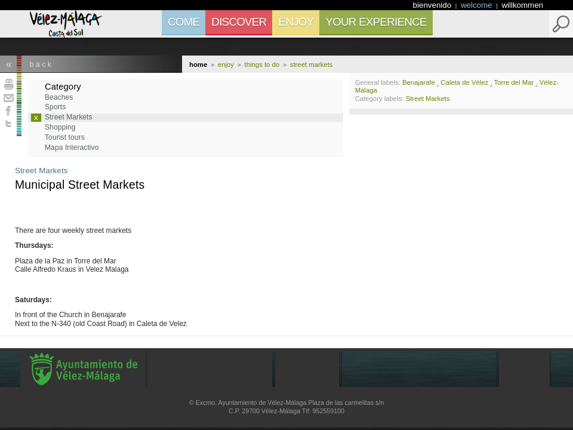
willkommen (522, 5)
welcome (477, 5)
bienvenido (433, 5)
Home (198, 64)
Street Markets (41, 170)
